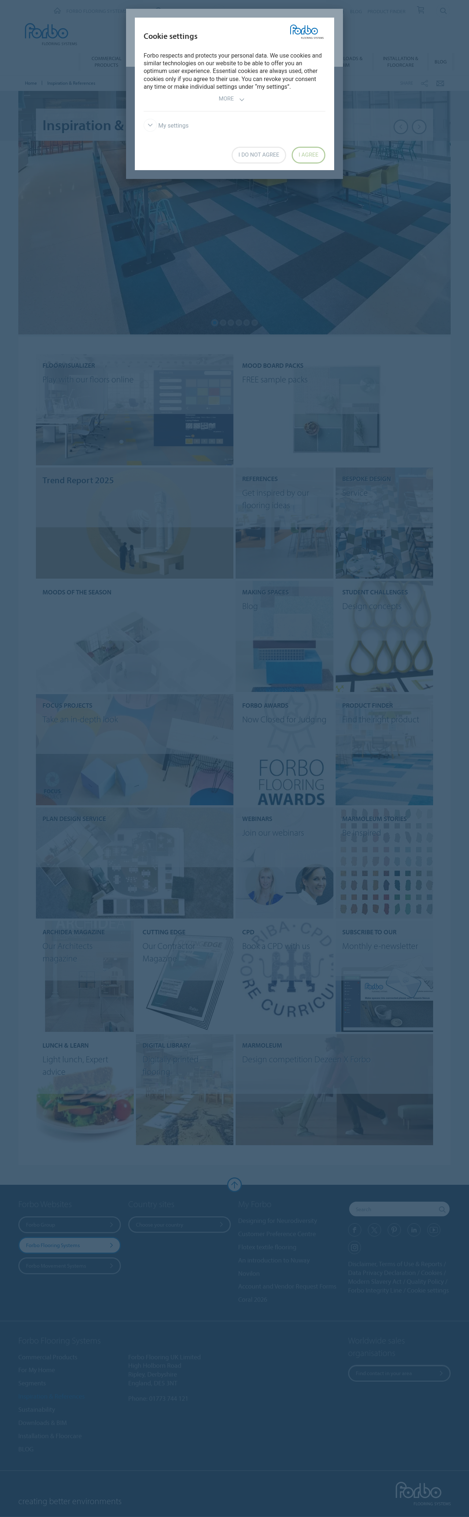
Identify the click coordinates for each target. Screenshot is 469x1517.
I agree (308, 154)
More (232, 99)
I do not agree (259, 154)
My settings (166, 125)
